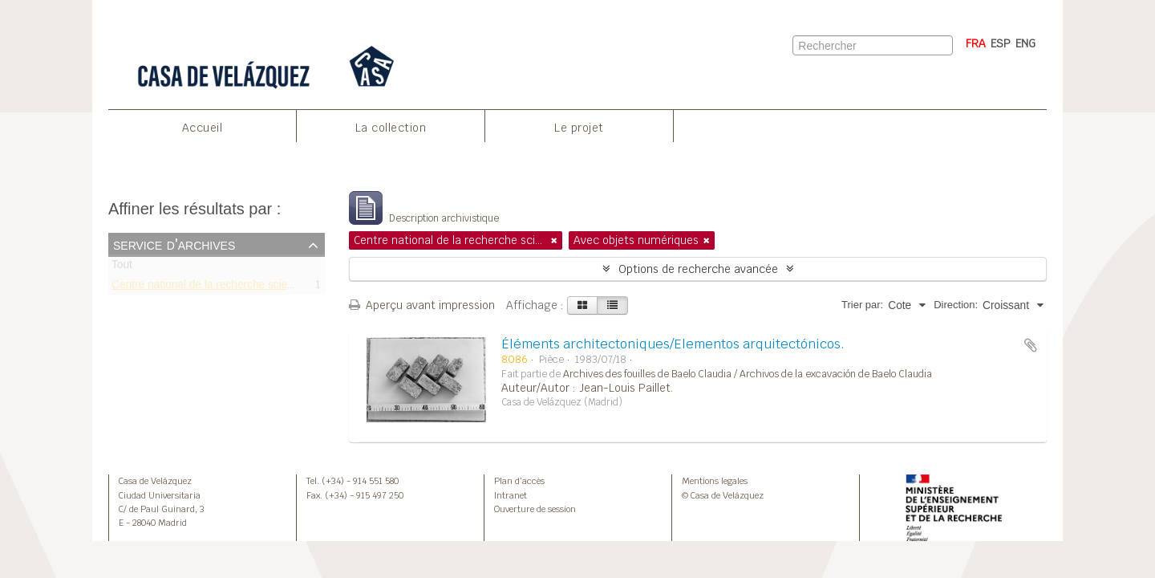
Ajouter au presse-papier (1031, 345)
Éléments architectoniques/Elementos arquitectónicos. (673, 344)
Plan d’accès (519, 480)
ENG (1025, 43)
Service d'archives (174, 244)
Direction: (956, 305)
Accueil (202, 127)
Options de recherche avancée (698, 269)
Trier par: (862, 305)
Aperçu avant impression (422, 305)
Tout (121, 268)
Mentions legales (715, 480)
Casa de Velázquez (155, 480)
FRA (976, 43)
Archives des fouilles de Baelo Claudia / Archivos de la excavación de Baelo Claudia (747, 374)
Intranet (510, 495)
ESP (1001, 43)
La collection (391, 127)
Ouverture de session (535, 509)
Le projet (579, 127)
